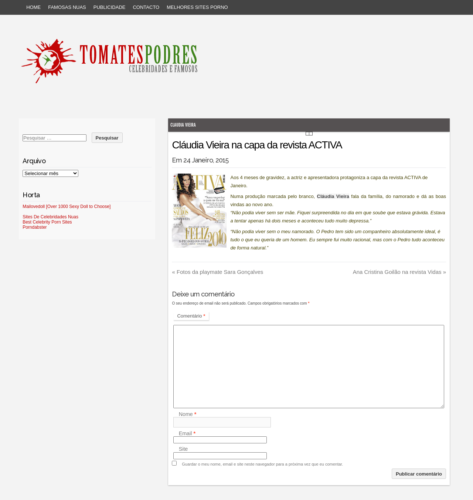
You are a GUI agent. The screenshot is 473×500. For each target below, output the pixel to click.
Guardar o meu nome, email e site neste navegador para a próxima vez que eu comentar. (262, 464)
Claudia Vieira (183, 125)
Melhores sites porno (197, 7)
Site (183, 449)
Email (187, 433)
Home (33, 7)
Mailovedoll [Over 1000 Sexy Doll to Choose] (66, 206)
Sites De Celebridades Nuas (50, 216)
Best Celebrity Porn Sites (47, 222)
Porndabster (35, 227)
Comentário (191, 316)
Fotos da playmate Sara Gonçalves (217, 272)
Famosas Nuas (67, 7)
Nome (188, 414)
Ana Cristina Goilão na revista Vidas (399, 272)
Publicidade (109, 7)
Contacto (146, 7)
